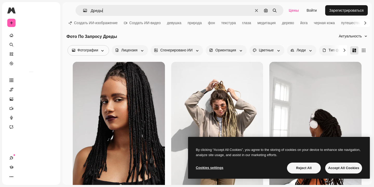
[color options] (266, 50)
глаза (246, 23)
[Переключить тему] (30, 176)
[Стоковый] (31, 54)
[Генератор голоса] (31, 117)
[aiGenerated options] (177, 50)
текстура (228, 23)
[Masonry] (354, 50)
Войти (311, 10)
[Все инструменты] (31, 80)
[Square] (363, 50)
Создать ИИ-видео (142, 23)
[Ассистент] (31, 127)
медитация (266, 23)
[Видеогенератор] (31, 108)
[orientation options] (226, 50)
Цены (294, 10)
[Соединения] (11, 176)
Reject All (304, 168)
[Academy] (21, 176)
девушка (174, 23)
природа (195, 23)
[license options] (130, 50)
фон (211, 23)
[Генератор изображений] (31, 99)
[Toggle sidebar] (51, 10)
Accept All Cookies (343, 168)
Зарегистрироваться (346, 10)
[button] (83, 10)
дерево (288, 23)
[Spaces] (31, 89)
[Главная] (31, 35)
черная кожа (324, 23)
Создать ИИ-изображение (93, 23)
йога (304, 23)
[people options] (301, 50)
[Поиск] (31, 45)
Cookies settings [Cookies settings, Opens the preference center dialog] (209, 168)
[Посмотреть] (31, 63)
